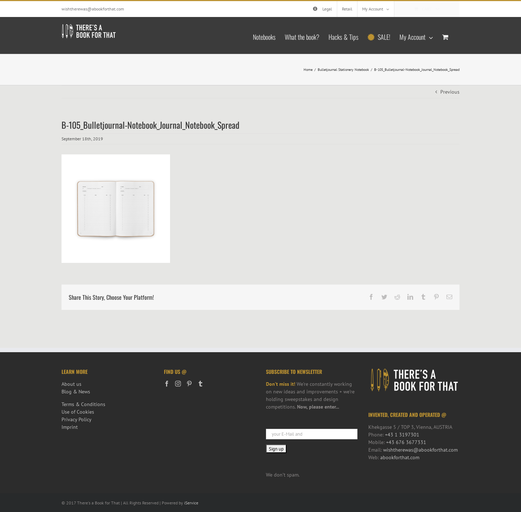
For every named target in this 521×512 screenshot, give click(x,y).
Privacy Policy (77, 419)
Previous (449, 92)
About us (71, 384)
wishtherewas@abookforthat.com (93, 9)
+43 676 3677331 (406, 442)
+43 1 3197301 (402, 434)
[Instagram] (178, 384)
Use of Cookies (78, 412)
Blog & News (76, 391)
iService (191, 502)
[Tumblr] (200, 384)
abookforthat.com (399, 457)
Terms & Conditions (83, 404)
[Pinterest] (189, 384)
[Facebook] (167, 384)
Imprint (70, 427)
